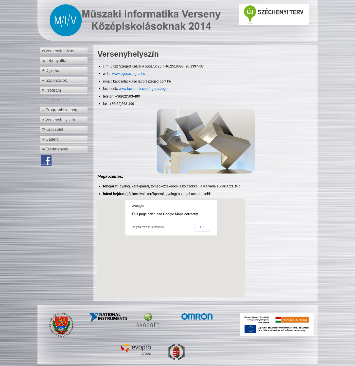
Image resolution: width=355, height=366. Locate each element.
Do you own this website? (148, 227)
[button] (171, 243)
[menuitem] (64, 50)
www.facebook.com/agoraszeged (144, 89)
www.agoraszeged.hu (128, 74)
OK (202, 227)
